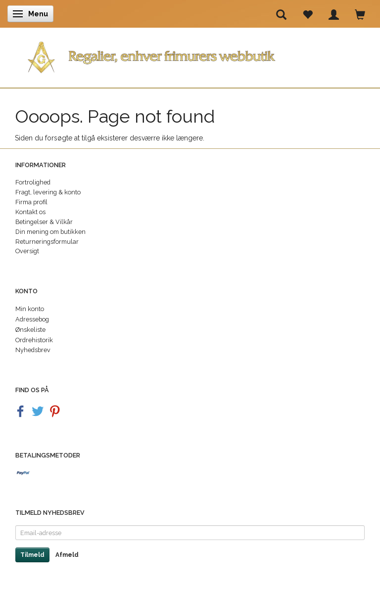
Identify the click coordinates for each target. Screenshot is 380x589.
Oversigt (27, 251)
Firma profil (31, 202)
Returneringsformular (47, 241)
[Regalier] (190, 55)
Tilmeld (32, 554)
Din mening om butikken (50, 231)
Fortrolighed (32, 182)
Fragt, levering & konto (48, 192)
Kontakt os (30, 212)
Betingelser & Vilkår (44, 222)
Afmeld (67, 554)
